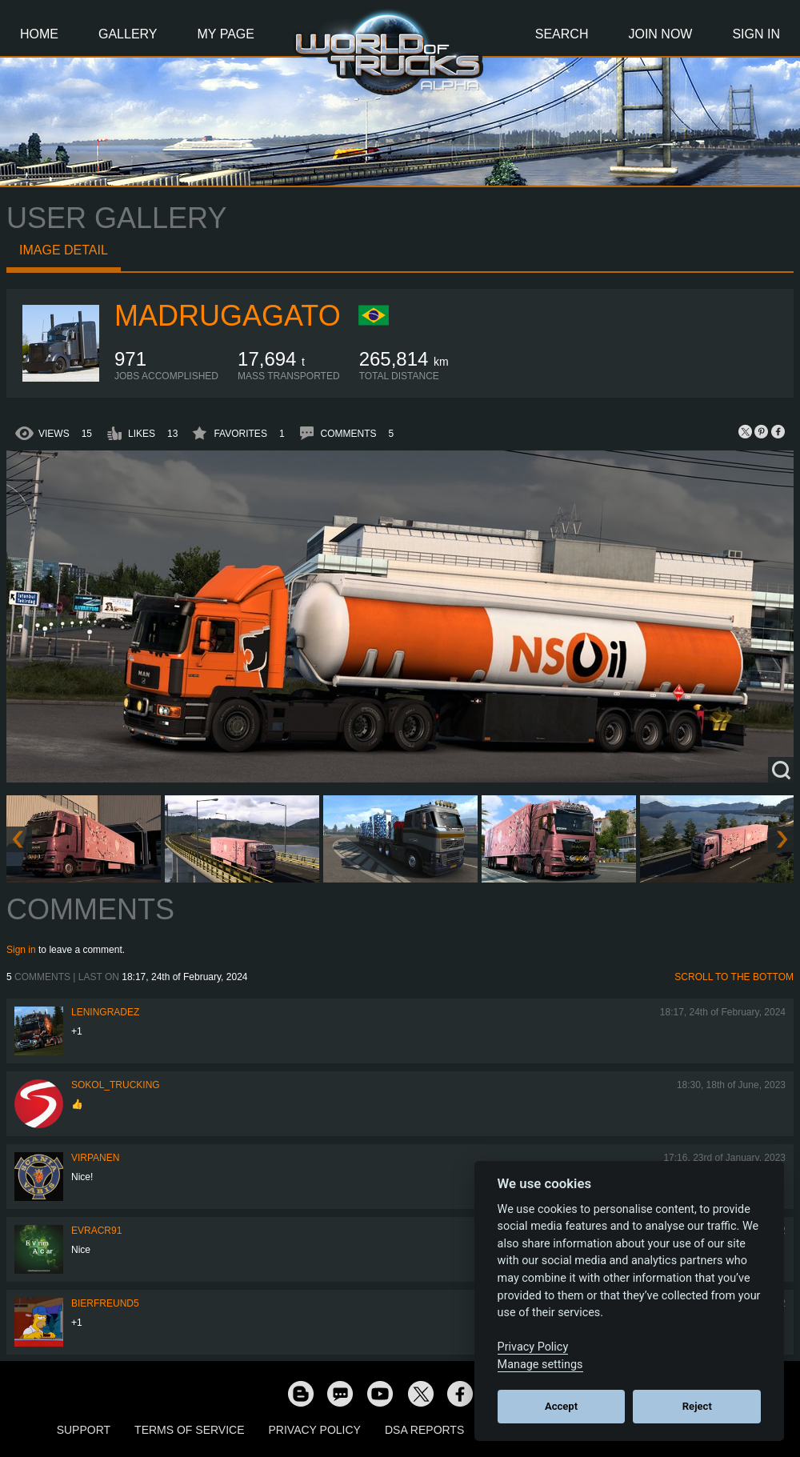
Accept (561, 1406)
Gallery (128, 34)
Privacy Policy (315, 1429)
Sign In (756, 34)
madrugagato (227, 315)
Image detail (63, 250)
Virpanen (95, 1157)
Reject (697, 1406)
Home (39, 34)
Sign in (21, 949)
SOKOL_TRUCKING (115, 1085)
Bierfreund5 (105, 1303)
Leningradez (105, 1012)
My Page (226, 34)
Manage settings (540, 1364)
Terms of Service (189, 1429)
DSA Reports (424, 1429)
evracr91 (96, 1230)
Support (83, 1429)
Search (562, 34)
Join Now (660, 34)
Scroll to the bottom (734, 977)
